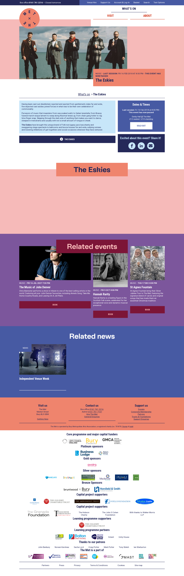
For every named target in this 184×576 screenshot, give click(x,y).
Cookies (121, 565)
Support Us (105, 2)
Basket (137, 2)
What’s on (129, 8)
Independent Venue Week (34, 378)
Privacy (77, 565)
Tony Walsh (124, 547)
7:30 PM (46, 283)
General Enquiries (92, 417)
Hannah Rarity (101, 294)
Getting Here (42, 419)
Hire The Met (92, 414)
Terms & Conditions (99, 565)
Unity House (124, 537)
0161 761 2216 (97, 409)
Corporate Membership (141, 412)
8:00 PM (114, 290)
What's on (84, 94)
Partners (45, 565)
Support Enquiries (141, 419)
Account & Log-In (122, 2)
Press (61, 565)
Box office (31, 2)
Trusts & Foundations (141, 417)
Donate (141, 409)
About (147, 15)
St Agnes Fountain (141, 287)
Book (55, 304)
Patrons (141, 414)
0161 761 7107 (95, 412)
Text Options (159, 2)
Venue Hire (91, 2)
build (131, 426)
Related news (92, 336)
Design (125, 426)
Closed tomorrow (53, 2)
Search (147, 2)
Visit (110, 15)
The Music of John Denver (34, 287)
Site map (138, 565)
